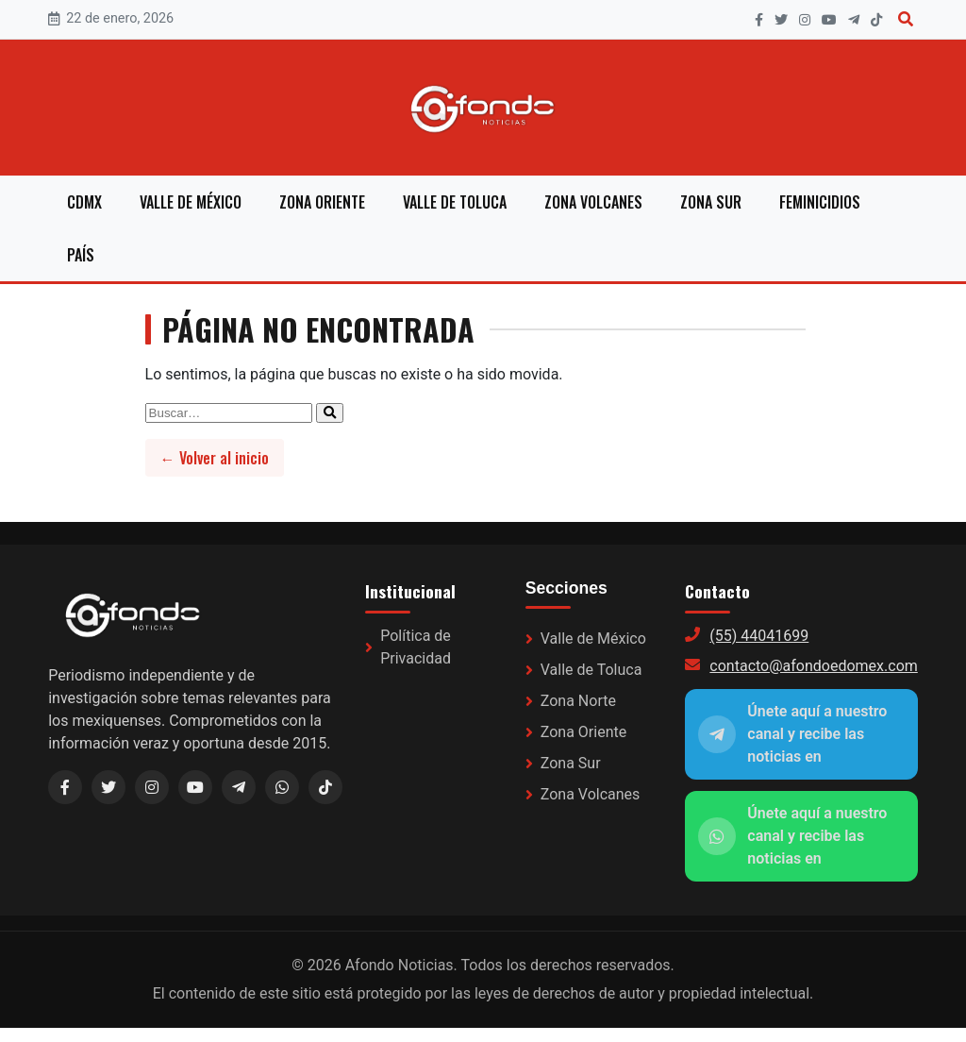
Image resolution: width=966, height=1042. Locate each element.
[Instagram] (804, 19)
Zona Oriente (322, 202)
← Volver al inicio (214, 457)
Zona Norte (578, 701)
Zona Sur (710, 202)
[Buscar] (905, 19)
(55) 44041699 (758, 636)
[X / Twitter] (108, 787)
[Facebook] (759, 19)
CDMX (84, 202)
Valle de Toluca (455, 202)
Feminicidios (819, 202)
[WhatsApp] (282, 787)
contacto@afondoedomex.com (813, 666)
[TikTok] (876, 19)
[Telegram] (853, 19)
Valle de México (191, 202)
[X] (781, 19)
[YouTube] (829, 19)
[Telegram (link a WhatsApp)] (239, 787)
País (80, 255)
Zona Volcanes (593, 202)
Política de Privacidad (415, 647)
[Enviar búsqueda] (329, 413)
